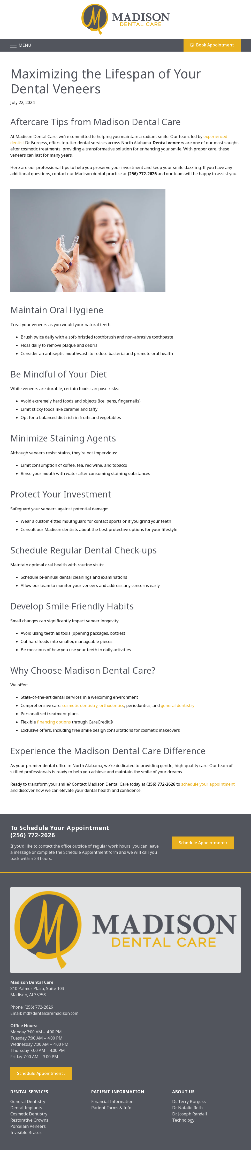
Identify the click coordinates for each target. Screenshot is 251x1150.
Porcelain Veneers (28, 1126)
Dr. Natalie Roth (187, 1108)
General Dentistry (27, 1101)
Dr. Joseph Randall (189, 1114)
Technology (183, 1120)
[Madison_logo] (125, 19)
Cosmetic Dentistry (28, 1114)
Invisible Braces (26, 1132)
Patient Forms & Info (111, 1108)
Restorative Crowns (29, 1120)
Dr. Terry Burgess (189, 1101)
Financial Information (112, 1101)
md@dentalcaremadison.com (50, 1013)
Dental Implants (26, 1108)
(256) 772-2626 (39, 1007)
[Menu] (21, 45)
